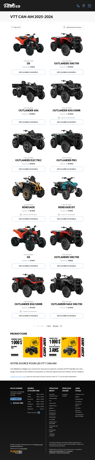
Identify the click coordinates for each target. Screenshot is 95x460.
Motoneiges (52, 417)
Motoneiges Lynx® (52, 430)
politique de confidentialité (56, 451)
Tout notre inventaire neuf (53, 395)
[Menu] (89, 6)
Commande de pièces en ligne (79, 415)
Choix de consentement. (63, 452)
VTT (50, 401)
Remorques (52, 410)
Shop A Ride (24, 448)
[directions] (84, 5)
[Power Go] (28, 452)
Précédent (38, 326)
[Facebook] (39, 412)
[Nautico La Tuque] (11, 5)
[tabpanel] (36, 402)
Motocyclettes (53, 398)
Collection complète (52, 434)
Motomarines (53, 405)
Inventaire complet (65, 395)
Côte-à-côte (52, 403)
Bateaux (51, 408)
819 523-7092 (16, 403)
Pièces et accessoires (78, 411)
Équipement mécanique (52, 413)
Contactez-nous (79, 394)
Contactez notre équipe (18, 376)
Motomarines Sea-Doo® (53, 422)
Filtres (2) (15, 27)
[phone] (78, 5)
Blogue (77, 396)
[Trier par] (74, 27)
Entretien (78, 408)
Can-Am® (52, 419)
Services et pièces (78, 404)
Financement (79, 399)
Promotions (78, 401)
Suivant (57, 326)
